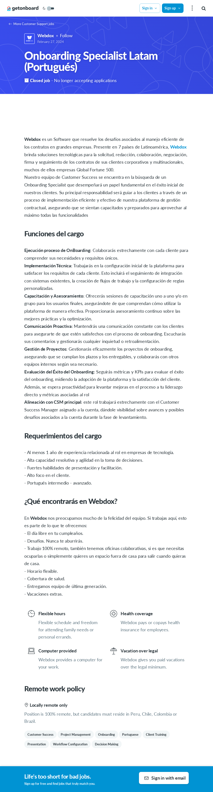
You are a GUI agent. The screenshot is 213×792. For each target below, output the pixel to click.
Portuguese (130, 734)
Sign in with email (165, 778)
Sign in (150, 8)
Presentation (36, 744)
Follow (66, 35)
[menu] (191, 8)
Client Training (156, 734)
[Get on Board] (22, 8)
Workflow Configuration (70, 744)
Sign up (172, 8)
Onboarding (106, 734)
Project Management (76, 734)
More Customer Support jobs (31, 24)
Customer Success (40, 734)
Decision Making (106, 744)
